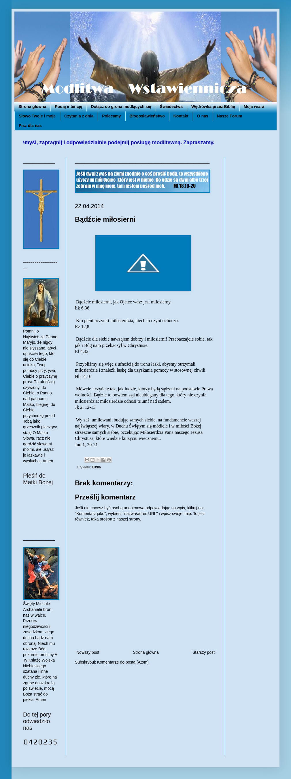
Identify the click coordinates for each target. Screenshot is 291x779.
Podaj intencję (68, 106)
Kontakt (180, 116)
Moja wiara (254, 106)
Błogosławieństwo (147, 116)
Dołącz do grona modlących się (121, 106)
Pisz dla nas (30, 125)
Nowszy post (87, 652)
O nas (202, 116)
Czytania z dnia (78, 116)
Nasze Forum (229, 116)
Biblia (96, 467)
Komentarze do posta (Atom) (123, 662)
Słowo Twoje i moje (37, 116)
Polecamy (111, 116)
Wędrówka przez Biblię (213, 106)
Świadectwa (171, 106)
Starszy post (203, 652)
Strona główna (32, 106)
